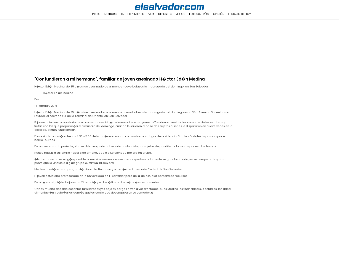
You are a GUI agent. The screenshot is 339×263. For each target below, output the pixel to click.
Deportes (165, 14)
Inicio (96, 14)
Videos (180, 14)
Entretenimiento (132, 14)
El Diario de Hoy (239, 14)
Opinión (218, 14)
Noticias (110, 14)
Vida (151, 14)
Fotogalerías (199, 14)
